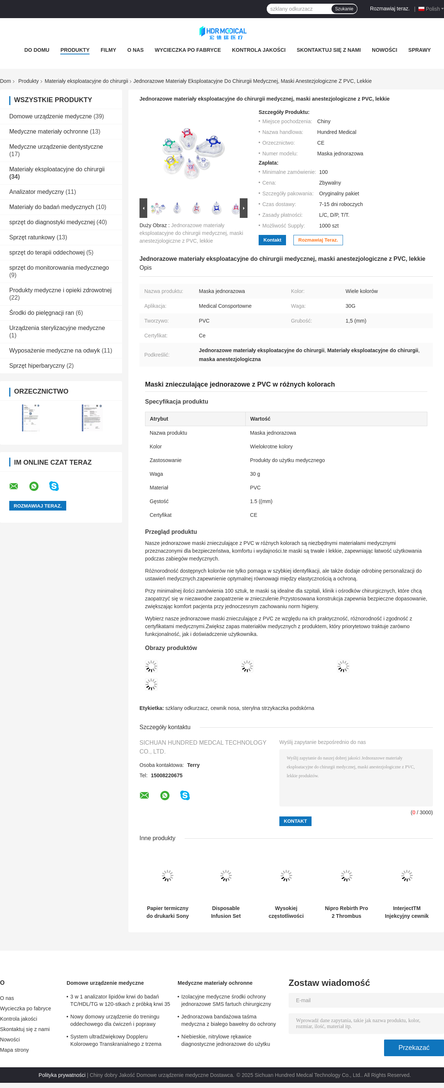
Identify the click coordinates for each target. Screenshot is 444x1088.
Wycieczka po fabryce (188, 50)
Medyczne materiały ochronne (48, 131)
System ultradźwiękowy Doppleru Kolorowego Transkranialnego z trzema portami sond (115, 1041)
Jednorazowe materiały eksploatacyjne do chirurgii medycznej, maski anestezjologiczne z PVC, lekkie (191, 233)
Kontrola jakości (259, 50)
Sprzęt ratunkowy (32, 237)
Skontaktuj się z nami (329, 50)
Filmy (108, 50)
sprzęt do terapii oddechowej (47, 252)
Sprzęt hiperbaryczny (37, 366)
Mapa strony (14, 1050)
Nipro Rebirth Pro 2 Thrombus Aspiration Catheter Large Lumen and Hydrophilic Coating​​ (346, 912)
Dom (5, 81)
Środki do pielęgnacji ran (41, 313)
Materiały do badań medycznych (51, 207)
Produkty (75, 50)
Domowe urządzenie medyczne (50, 116)
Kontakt (272, 240)
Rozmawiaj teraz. (390, 8)
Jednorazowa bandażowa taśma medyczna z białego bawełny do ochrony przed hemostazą (228, 1021)
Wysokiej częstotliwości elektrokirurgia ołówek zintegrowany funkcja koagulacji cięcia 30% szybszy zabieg (286, 912)
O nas (135, 50)
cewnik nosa (225, 708)
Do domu (37, 50)
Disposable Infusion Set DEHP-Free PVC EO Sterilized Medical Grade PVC (226, 912)
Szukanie (344, 8)
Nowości (384, 50)
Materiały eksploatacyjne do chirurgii (86, 81)
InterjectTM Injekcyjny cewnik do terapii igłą (406, 912)
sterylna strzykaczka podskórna (278, 708)
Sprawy (419, 50)
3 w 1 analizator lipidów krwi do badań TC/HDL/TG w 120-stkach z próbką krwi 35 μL (120, 1001)
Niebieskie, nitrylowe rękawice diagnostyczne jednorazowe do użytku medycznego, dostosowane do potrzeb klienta (226, 1041)
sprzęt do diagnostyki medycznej (52, 222)
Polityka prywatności (61, 1075)
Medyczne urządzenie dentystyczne (56, 147)
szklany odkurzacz (186, 708)
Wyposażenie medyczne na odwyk (54, 350)
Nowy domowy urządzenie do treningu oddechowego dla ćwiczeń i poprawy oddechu (114, 1021)
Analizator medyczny (36, 192)
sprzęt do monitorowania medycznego (59, 268)
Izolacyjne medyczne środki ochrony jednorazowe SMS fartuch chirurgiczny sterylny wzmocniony (226, 1001)
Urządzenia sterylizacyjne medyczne (57, 328)
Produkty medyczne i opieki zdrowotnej (60, 290)
